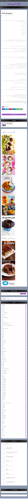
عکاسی (14, 376)
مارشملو (14, 421)
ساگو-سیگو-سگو (14, 351)
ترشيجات (14, 329)
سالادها (14, 353)
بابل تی (7, 443)
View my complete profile (9, 124)
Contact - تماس (7, 0)
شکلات (14, 367)
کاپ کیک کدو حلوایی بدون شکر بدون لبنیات (11, 452)
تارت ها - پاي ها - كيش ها (14, 328)
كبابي (14, 401)
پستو (14, 320)
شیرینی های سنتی (14, 370)
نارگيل (14, 430)
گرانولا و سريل (14, 416)
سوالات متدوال (14, 359)
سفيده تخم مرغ (14, 357)
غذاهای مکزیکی (14, 395)
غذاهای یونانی (14, 398)
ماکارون (14, 423)
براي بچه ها (14, 309)
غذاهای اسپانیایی (14, 379)
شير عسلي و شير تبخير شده (14, 368)
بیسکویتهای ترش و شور (14, 317)
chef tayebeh (4, 15)
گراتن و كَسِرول (14, 415)
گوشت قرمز (14, 418)
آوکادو (14, 306)
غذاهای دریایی (14, 385)
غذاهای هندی (14, 396)
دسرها (14, 343)
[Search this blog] (11, 293)
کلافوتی (7, 473)
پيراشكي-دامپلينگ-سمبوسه (14, 323)
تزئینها (14, 331)
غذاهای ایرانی (14, 382)
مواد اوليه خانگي (14, 426)
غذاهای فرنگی (14, 393)
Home (3, 11)
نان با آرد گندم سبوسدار (9, 447)
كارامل (14, 399)
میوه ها (14, 429)
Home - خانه (2, 0)
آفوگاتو (7, 469)
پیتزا (14, 326)
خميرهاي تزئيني (14, 342)
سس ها (14, 356)
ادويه (14, 308)
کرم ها (14, 409)
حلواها (14, 337)
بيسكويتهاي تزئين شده (14, 312)
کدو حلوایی (14, 407)
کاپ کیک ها (14, 404)
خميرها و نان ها (14, 340)
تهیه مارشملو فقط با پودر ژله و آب (10, 481)
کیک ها (14, 413)
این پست (18, 82)
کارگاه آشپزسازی (14, 4)
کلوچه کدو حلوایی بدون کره (9, 456)
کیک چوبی (14, 412)
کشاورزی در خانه (14, 410)
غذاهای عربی (14, 390)
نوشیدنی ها (14, 435)
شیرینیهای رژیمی (14, 373)
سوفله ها (14, 365)
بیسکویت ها (14, 315)
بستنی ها (14, 311)
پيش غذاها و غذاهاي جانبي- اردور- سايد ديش (14, 325)
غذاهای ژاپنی (14, 387)
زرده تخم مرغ (14, 348)
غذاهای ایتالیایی (14, 381)
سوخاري (14, 362)
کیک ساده (7, 460)
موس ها (14, 427)
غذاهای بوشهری (14, 384)
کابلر (6, 464)
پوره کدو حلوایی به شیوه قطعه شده (10, 477)
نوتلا (14, 432)
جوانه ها (14, 334)
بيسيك (14, 314)
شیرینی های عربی (14, 371)
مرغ (4, 11)
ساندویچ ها (14, 354)
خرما (14, 339)
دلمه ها (14, 345)
